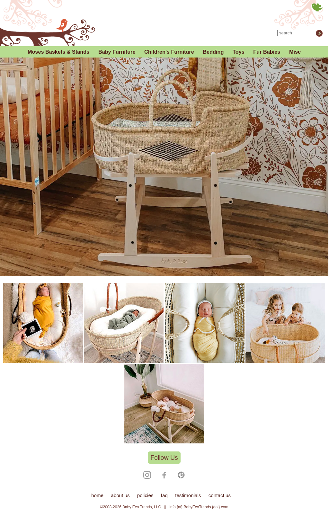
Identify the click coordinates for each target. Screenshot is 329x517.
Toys (239, 52)
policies (145, 495)
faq (164, 495)
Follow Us (164, 457)
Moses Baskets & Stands (58, 52)
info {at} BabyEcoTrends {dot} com (198, 507)
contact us (220, 495)
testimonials (188, 495)
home (97, 495)
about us (120, 495)
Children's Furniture (169, 52)
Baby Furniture (117, 52)
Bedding (213, 52)
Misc (295, 52)
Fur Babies (266, 52)
